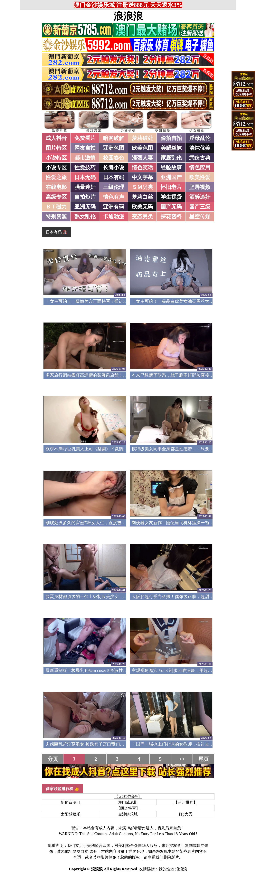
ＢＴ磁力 (56, 207)
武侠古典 (199, 158)
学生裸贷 (171, 197)
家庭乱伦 (171, 158)
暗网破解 (113, 138)
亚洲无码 (85, 207)
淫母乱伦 (199, 138)
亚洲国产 (171, 177)
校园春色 (113, 158)
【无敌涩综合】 (128, 796)
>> (182, 759)
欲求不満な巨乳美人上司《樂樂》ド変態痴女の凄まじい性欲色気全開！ (115, 448)
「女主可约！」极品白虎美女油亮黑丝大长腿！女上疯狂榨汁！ (192, 301)
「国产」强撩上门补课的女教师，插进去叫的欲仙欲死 (183, 744)
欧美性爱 (199, 177)
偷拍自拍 (171, 138)
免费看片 (85, 138)
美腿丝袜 (171, 148)
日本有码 (113, 177)
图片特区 (56, 148)
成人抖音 (56, 138)
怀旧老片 (171, 187)
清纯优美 (199, 148)
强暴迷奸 (85, 187)
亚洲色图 (113, 148)
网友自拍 (85, 148)
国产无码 (171, 207)
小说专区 (56, 167)
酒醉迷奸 (199, 197)
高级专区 (56, 197)
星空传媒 (199, 216)
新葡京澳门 (70, 802)
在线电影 (56, 187)
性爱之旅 (56, 177)
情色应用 (199, 167)
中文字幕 (142, 177)
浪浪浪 (128, 16)
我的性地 (166, 869)
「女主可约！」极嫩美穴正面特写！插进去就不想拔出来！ (101, 301)
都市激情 (85, 158)
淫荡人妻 (142, 158)
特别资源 (56, 216)
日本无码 (85, 177)
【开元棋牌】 (185, 802)
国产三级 (199, 207)
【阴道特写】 (128, 808)
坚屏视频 (199, 187)
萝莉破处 (142, 138)
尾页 (203, 759)
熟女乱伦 (85, 216)
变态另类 (142, 216)
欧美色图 (142, 148)
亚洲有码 (113, 207)
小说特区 (56, 158)
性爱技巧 (85, 167)
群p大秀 (185, 814)
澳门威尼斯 (128, 802)
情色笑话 (142, 167)
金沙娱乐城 (128, 814)
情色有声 (113, 197)
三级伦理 (113, 187)
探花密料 (171, 216)
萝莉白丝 (142, 197)
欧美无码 (142, 207)
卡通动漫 (113, 216)
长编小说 (113, 167)
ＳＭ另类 (142, 187)
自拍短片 (85, 197)
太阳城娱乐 (70, 814)
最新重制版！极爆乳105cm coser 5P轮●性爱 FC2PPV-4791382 (102, 670)
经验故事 (171, 167)
